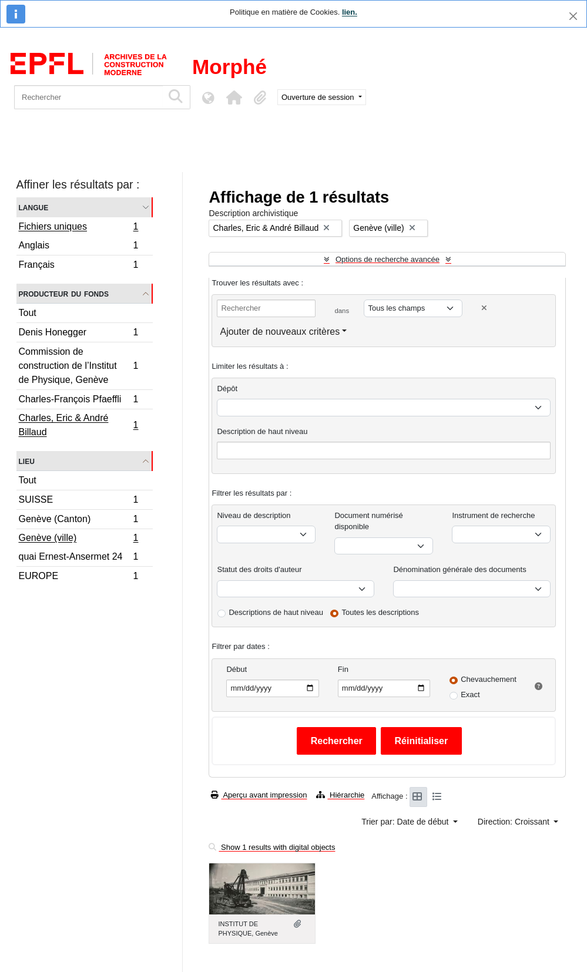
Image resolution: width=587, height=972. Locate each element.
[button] (234, 97)
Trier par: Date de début (406, 821)
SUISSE (78, 501)
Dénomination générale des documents (459, 569)
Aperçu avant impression (259, 795)
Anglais (78, 246)
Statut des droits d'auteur (259, 569)
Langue (34, 207)
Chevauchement (488, 679)
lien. (349, 12)
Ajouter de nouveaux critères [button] (280, 332)
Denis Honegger (78, 333)
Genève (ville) (78, 539)
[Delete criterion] (484, 308)
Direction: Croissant (515, 821)
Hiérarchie (340, 795)
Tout (27, 313)
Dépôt (227, 388)
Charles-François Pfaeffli (78, 400)
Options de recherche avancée (388, 259)
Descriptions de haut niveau (276, 612)
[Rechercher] (88, 97)
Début (236, 669)
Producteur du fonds (64, 293)
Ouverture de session (318, 97)
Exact (470, 694)
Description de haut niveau (262, 431)
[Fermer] (573, 16)
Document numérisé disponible (368, 521)
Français (78, 266)
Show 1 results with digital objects (272, 847)
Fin (343, 669)
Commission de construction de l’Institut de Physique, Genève (78, 366)
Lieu (27, 460)
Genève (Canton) (78, 520)
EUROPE (78, 577)
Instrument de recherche (493, 515)
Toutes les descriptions (381, 612)
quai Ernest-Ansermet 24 (78, 558)
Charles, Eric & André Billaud (78, 425)
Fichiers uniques (78, 228)
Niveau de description (253, 515)
